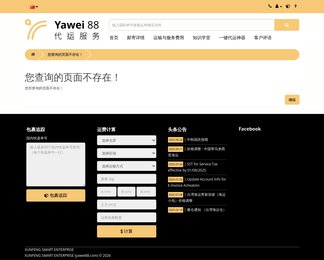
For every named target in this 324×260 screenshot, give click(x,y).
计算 (126, 231)
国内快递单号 (36, 138)
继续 (292, 99)
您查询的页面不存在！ (65, 54)
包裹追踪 (55, 195)
